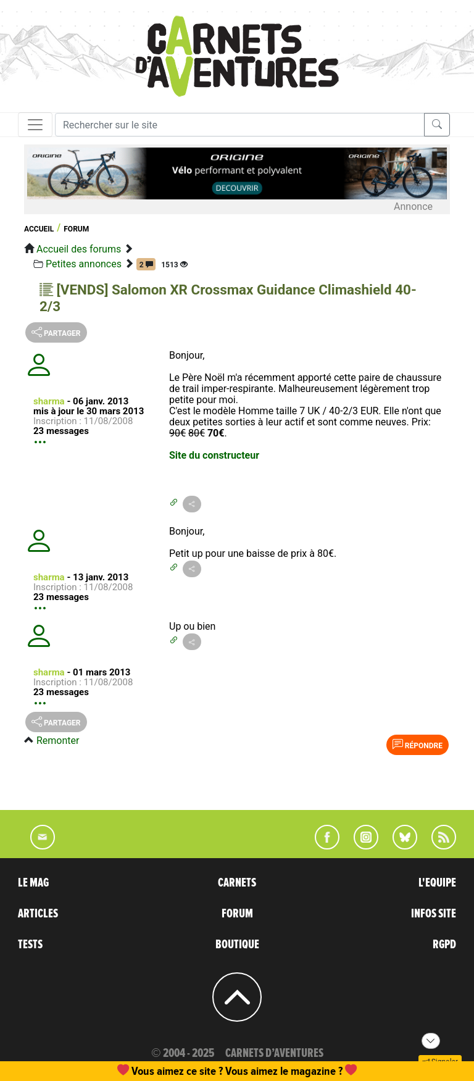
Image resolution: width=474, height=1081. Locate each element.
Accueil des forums (78, 249)
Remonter (57, 740)
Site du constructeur (214, 455)
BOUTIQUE (237, 944)
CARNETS (237, 883)
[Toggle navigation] (35, 124)
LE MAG (33, 883)
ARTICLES (38, 914)
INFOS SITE (433, 914)
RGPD (444, 944)
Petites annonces (84, 264)
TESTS (30, 944)
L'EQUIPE (437, 883)
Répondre (418, 744)
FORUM (237, 914)
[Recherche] (240, 124)
